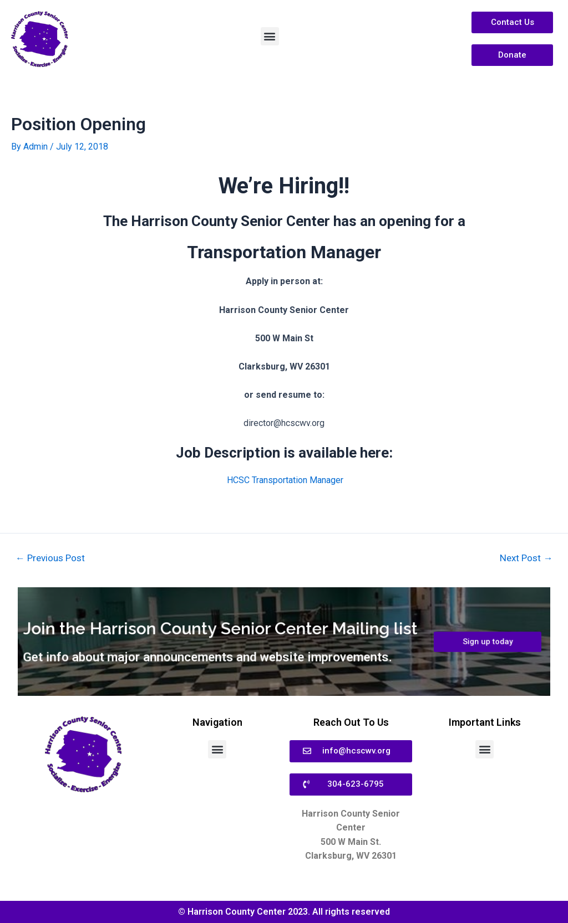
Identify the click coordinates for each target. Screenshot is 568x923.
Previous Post (50, 558)
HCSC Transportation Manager (285, 480)
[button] (270, 36)
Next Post (526, 558)
